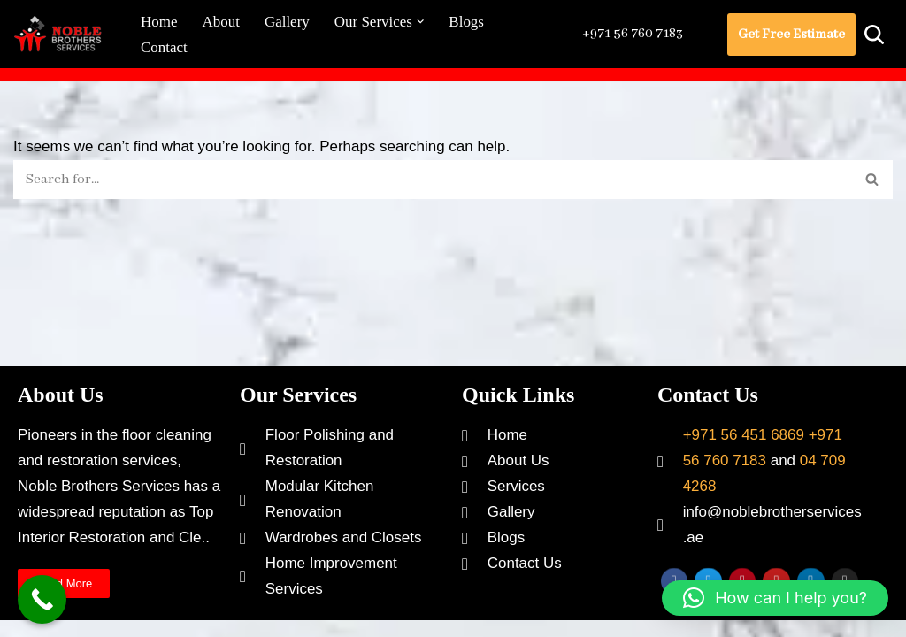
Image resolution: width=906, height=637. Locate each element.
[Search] (874, 34)
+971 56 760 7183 (631, 33)
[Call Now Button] (42, 599)
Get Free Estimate (791, 34)
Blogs (467, 21)
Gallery (287, 21)
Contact (164, 47)
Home (159, 21)
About (222, 21)
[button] (421, 22)
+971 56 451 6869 (744, 443)
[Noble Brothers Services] (62, 34)
